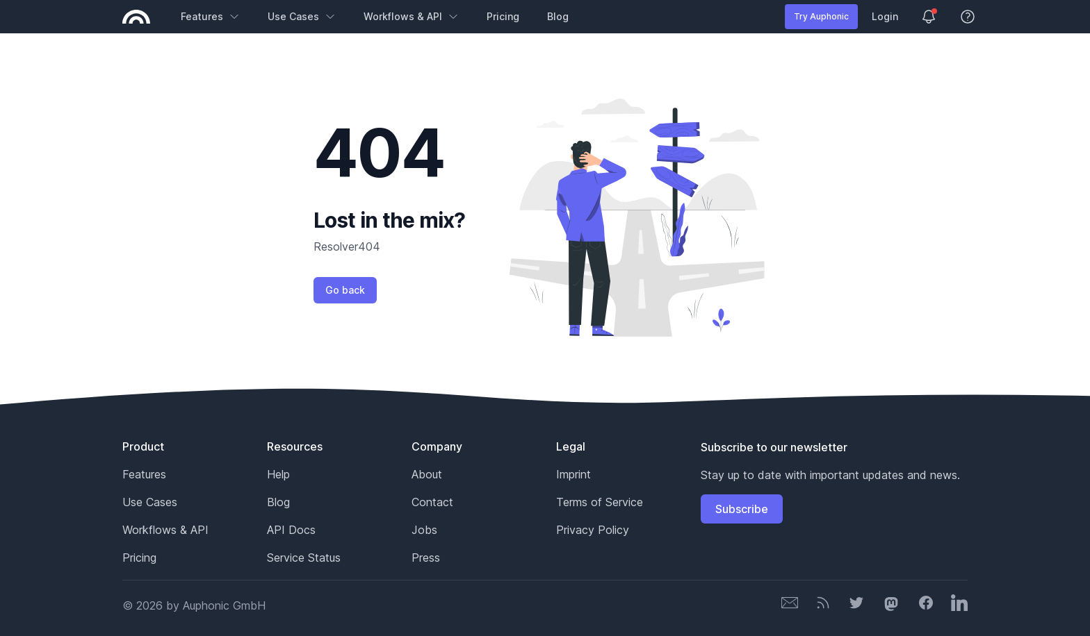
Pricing (503, 16)
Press (426, 557)
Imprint (573, 474)
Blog (558, 16)
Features (210, 16)
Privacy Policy (592, 530)
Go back (345, 290)
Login (885, 16)
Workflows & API (411, 16)
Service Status (304, 557)
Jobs (424, 530)
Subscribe (741, 509)
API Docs (291, 530)
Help (278, 474)
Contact (432, 502)
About (427, 474)
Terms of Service (599, 502)
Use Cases (302, 16)
